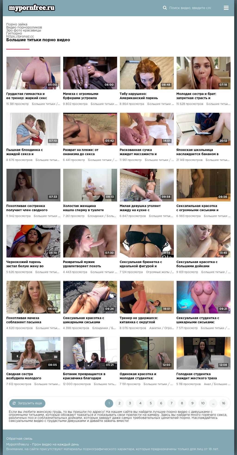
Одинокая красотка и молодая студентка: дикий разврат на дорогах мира (138, 376)
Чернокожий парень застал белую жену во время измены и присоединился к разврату (25, 264)
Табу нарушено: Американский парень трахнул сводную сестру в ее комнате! (140, 96)
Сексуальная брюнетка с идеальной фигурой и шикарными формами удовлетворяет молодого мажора (141, 264)
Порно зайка (16, 24)
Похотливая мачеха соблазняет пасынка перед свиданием (23, 320)
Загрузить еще (27, 403)
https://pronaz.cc (20, 36)
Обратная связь (19, 438)
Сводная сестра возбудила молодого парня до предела (23, 376)
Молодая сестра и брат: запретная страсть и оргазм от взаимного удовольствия (196, 96)
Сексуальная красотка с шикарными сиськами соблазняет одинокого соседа (83, 320)
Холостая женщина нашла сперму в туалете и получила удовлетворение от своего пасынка (83, 208)
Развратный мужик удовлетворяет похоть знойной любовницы (82, 264)
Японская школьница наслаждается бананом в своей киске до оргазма (197, 152)
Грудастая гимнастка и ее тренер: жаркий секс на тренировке (26, 96)
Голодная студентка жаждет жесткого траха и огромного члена (196, 376)
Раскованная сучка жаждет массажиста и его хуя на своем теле (138, 152)
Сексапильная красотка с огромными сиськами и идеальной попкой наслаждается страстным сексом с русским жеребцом (197, 208)
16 (223, 403)
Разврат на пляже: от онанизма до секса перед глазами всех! (80, 152)
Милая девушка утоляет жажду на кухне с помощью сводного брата (140, 208)
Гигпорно (14, 33)
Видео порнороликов (24, 27)
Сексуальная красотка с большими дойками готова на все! (197, 264)
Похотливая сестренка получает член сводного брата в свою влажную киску (26, 208)
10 (203, 403)
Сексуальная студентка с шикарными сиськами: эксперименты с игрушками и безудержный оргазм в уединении (197, 320)
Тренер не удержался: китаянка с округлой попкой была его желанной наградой (139, 320)
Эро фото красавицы (23, 30)
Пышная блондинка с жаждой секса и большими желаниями (25, 152)
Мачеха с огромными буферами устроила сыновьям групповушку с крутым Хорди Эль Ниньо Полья (83, 96)
